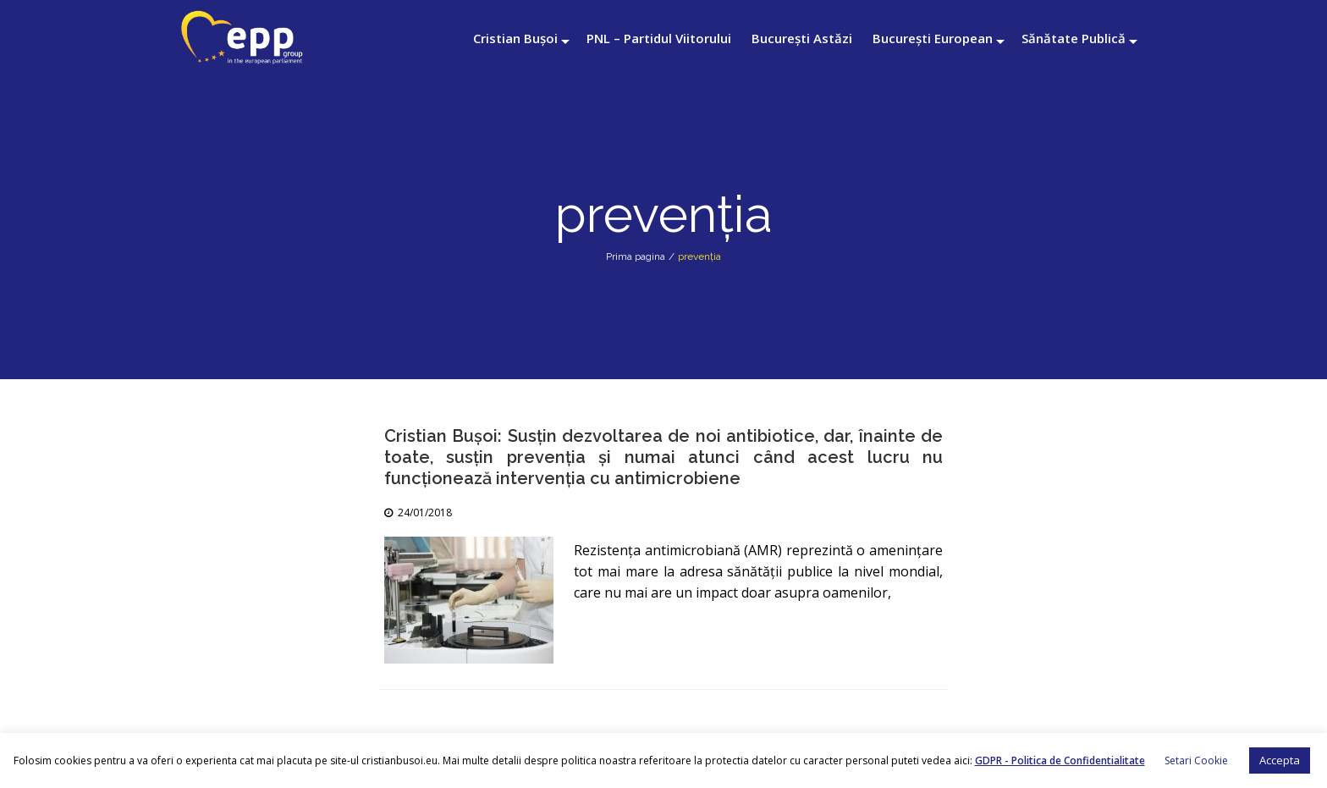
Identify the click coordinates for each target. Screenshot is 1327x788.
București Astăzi (802, 38)
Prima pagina (635, 256)
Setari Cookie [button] (1196, 760)
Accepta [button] (1279, 760)
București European (933, 38)
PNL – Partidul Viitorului (658, 38)
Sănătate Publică (1073, 38)
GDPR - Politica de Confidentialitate (1060, 760)
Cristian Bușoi (515, 38)
